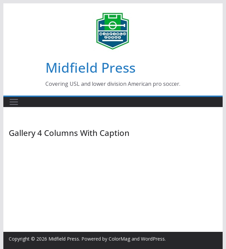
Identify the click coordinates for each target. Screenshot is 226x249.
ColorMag (119, 239)
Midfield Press (90, 67)
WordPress (153, 239)
